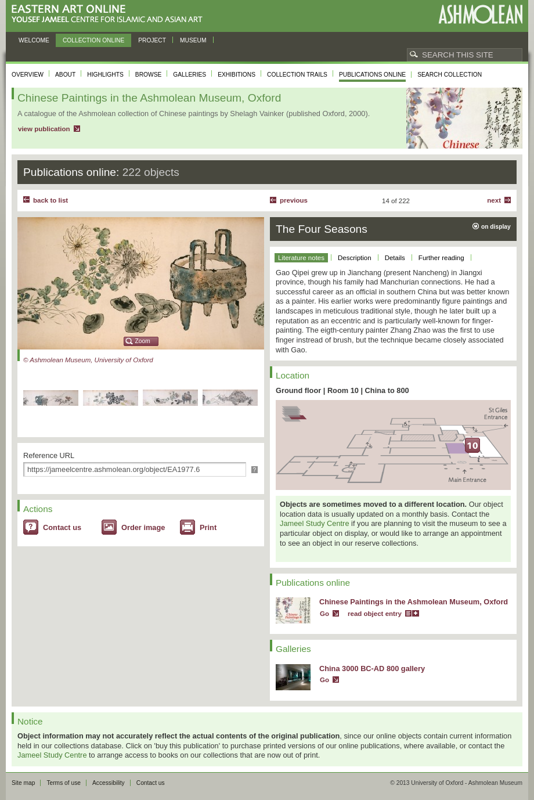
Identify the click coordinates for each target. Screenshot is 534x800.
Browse (148, 74)
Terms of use (63, 783)
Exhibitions (236, 74)
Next (494, 200)
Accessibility (108, 783)
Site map (23, 783)
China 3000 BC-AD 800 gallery (372, 668)
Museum (193, 40)
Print (208, 527)
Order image (143, 527)
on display (496, 227)
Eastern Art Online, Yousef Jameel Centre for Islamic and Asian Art (110, 14)
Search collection (449, 74)
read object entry (375, 613)
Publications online (372, 74)
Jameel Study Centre (314, 523)
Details (395, 257)
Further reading (441, 257)
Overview (28, 74)
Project (152, 40)
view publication (44, 128)
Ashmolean (480, 14)
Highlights (105, 74)
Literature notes (301, 257)
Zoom (142, 341)
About (65, 74)
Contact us (62, 527)
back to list (50, 200)
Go (324, 613)
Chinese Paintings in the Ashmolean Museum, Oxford (413, 601)
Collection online (93, 40)
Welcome (34, 40)
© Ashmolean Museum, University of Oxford (88, 359)
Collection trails (297, 74)
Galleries (189, 74)
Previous (294, 200)
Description (354, 257)
